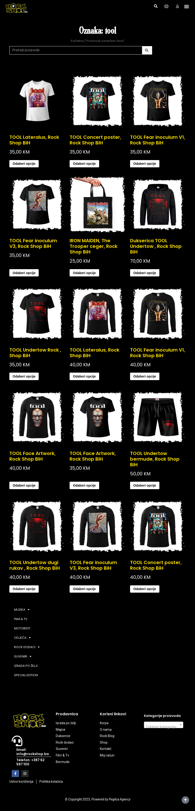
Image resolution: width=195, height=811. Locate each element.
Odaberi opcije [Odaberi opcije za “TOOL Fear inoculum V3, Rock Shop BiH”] (24, 273)
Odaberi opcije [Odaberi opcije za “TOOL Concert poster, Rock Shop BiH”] (84, 163)
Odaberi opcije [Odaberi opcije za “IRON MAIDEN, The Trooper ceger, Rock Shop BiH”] (84, 273)
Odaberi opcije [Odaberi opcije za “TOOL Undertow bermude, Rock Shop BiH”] (144, 485)
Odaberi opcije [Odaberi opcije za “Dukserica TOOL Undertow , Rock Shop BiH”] (144, 273)
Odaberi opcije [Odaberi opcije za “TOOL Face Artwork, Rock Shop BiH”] (24, 485)
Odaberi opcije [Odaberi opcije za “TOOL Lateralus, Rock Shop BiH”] (24, 163)
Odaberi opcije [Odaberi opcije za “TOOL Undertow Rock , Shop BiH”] (24, 376)
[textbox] (163, 727)
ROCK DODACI (27, 647)
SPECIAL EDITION (26, 675)
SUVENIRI (22, 656)
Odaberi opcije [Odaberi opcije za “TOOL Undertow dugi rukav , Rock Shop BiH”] (24, 589)
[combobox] (163, 725)
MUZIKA (22, 609)
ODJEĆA (22, 638)
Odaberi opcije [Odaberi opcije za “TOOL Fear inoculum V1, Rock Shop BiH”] (144, 163)
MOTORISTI (22, 628)
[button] (155, 6)
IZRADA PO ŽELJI (26, 666)
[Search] (147, 50)
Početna (77, 41)
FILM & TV (20, 619)
